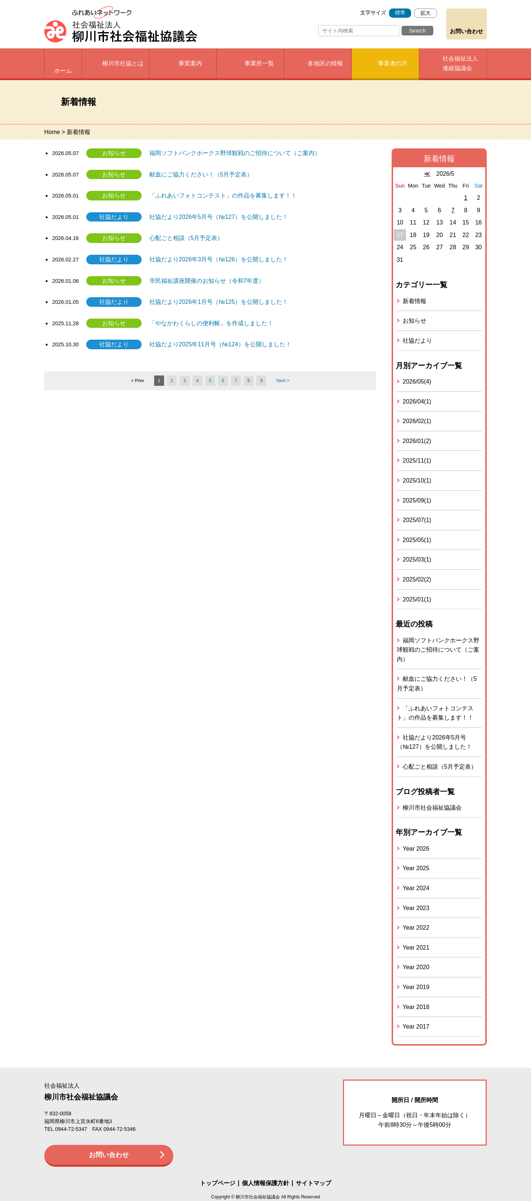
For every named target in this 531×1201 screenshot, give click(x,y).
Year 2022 (416, 927)
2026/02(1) (417, 421)
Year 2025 (416, 868)
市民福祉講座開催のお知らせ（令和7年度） (207, 281)
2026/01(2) (417, 441)
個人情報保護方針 (265, 1183)
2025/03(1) (417, 559)
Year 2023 (416, 908)
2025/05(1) (417, 540)
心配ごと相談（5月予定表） (186, 238)
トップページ (217, 1183)
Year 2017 (416, 1026)
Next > (282, 380)
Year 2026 (416, 848)
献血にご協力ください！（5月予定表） (201, 174)
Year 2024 (416, 888)
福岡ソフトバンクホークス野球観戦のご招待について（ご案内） (234, 153)
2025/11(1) (417, 460)
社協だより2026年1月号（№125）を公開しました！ (218, 302)
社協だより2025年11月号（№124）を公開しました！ (220, 344)
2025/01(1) (417, 599)
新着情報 (414, 301)
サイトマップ (313, 1183)
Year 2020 (416, 967)
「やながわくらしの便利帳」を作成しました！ (211, 323)
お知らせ (114, 153)
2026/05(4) (417, 381)
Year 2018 (416, 1007)
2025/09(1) (417, 500)
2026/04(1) (417, 401)
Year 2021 (416, 947)
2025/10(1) (417, 480)
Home (52, 132)
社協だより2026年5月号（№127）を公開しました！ (218, 217)
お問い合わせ (466, 31)
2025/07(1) (417, 520)
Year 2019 (416, 987)
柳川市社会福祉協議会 (432, 807)
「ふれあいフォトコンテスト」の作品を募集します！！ (223, 195)
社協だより (114, 217)
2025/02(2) (417, 579)
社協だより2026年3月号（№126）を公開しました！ (218, 259)
